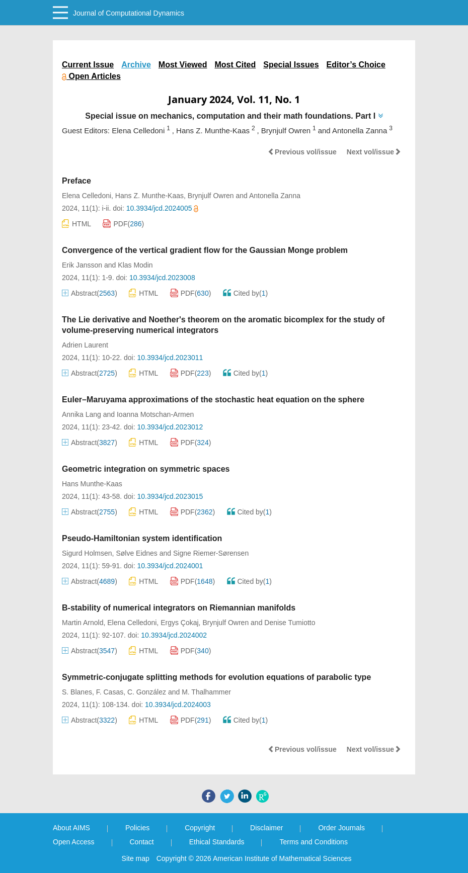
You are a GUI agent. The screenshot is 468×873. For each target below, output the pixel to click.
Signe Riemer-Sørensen (211, 553)
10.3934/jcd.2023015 (170, 496)
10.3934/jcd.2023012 (170, 427)
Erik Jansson (82, 265)
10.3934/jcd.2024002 (174, 635)
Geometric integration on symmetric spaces (145, 469)
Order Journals (341, 828)
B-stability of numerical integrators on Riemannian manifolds (178, 607)
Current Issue (88, 64)
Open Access (74, 842)
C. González (146, 692)
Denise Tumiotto (289, 623)
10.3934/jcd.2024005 (162, 208)
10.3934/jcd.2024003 (178, 705)
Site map (135, 858)
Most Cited (235, 64)
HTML (76, 223)
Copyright (200, 828)
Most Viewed (183, 64)
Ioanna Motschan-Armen (155, 414)
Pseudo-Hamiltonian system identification (142, 538)
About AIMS (71, 828)
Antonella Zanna (274, 196)
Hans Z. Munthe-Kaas (149, 196)
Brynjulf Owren (211, 196)
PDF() (123, 224)
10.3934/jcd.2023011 (170, 358)
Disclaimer (266, 828)
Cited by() (245, 293)
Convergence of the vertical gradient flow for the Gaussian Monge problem (205, 250)
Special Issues (291, 64)
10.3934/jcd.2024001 (170, 566)
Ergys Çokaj (179, 623)
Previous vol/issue (302, 152)
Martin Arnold (82, 623)
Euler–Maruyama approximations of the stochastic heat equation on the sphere (213, 399)
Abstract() (89, 293)
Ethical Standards (217, 842)
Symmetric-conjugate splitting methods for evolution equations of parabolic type (216, 677)
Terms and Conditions (313, 842)
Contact (142, 842)
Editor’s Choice (356, 64)
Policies (137, 828)
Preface (76, 181)
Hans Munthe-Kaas (92, 484)
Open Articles (91, 76)
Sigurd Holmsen (87, 553)
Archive (136, 64)
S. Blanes (77, 692)
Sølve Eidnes (136, 553)
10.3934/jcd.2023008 (162, 278)
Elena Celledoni (86, 196)
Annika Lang (81, 414)
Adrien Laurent (85, 345)
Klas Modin (135, 265)
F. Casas (109, 692)
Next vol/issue (374, 152)
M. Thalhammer (206, 692)
